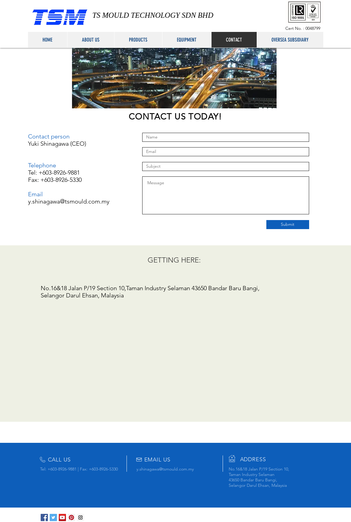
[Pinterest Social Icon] (71, 517)
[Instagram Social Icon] (80, 517)
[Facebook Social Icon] (44, 517)
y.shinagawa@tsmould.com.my (68, 201)
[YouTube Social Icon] (62, 517)
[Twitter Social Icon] (53, 517)
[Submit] (287, 224)
